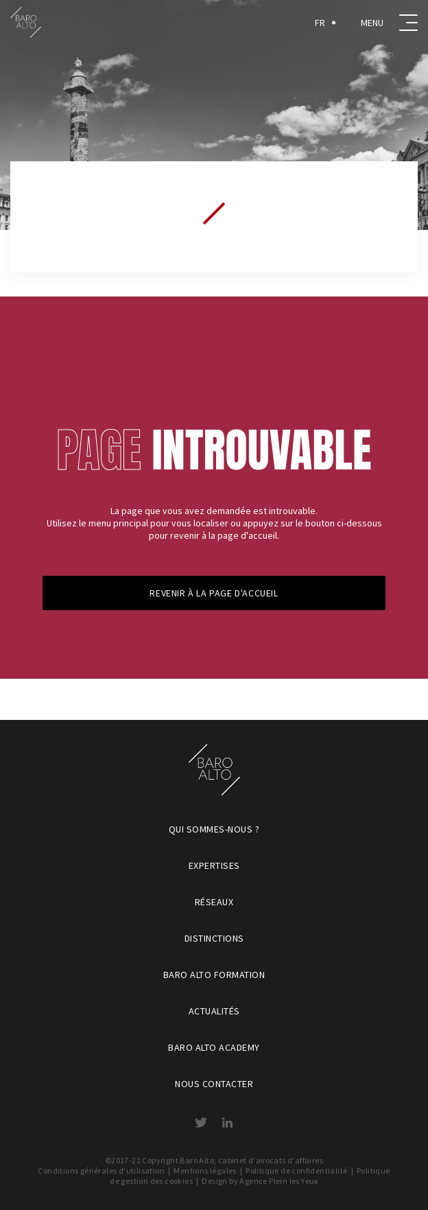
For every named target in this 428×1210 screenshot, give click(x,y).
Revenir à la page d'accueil (214, 593)
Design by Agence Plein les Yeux (260, 1181)
